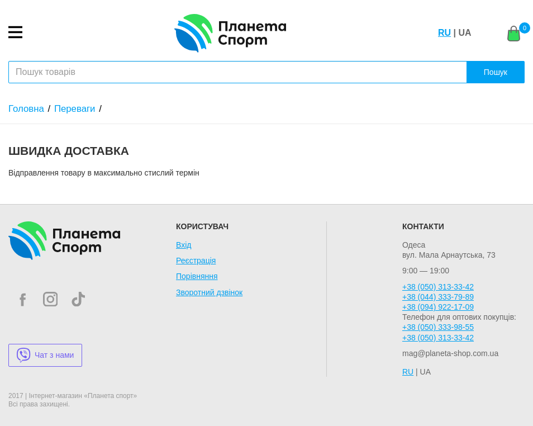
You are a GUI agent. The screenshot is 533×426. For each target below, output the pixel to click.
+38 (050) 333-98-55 (438, 327)
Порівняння (197, 276)
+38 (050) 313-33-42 (438, 286)
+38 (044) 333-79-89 (438, 296)
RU (444, 32)
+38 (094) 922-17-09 (438, 306)
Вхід (183, 244)
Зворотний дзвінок (209, 292)
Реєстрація (196, 260)
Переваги (75, 108)
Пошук (495, 72)
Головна (26, 108)
